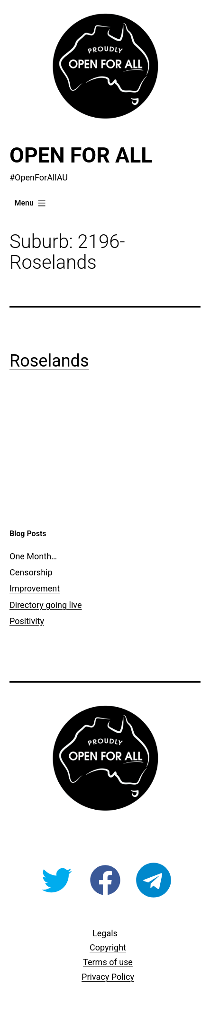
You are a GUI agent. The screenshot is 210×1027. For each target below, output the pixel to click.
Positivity (26, 621)
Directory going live (45, 605)
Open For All (81, 155)
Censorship (31, 572)
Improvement (34, 588)
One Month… (33, 556)
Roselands (49, 361)
